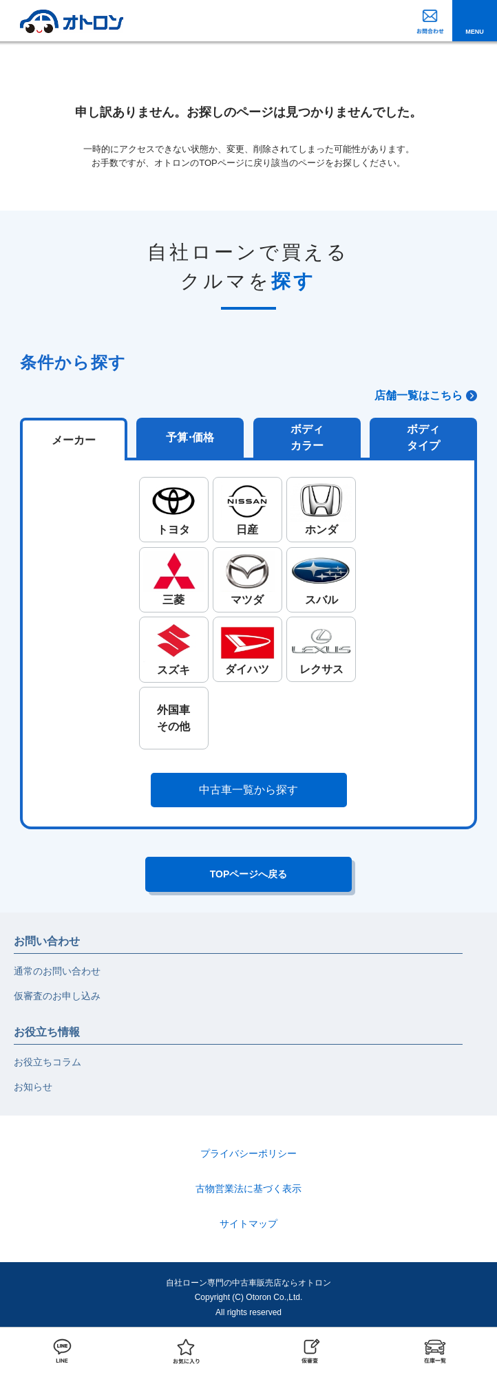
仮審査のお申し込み (57, 995)
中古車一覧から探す (248, 790)
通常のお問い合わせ (57, 971)
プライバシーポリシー (248, 1153)
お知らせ (33, 1086)
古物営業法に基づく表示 (248, 1188)
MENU (474, 31)
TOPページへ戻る (249, 874)
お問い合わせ (47, 941)
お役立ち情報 (47, 1032)
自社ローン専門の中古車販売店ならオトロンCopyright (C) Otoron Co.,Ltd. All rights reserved (248, 1297)
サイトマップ (248, 1223)
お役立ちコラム (47, 1061)
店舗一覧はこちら (418, 395)
